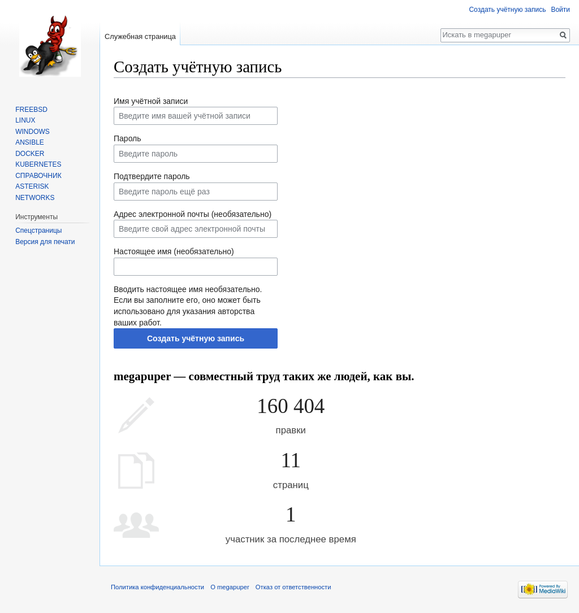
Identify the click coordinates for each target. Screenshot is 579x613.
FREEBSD (31, 110)
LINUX (25, 120)
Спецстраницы (38, 230)
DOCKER (29, 154)
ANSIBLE (29, 142)
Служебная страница (140, 36)
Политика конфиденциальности (157, 587)
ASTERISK (32, 186)
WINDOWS (32, 132)
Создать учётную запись (195, 338)
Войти (560, 10)
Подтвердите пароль (152, 176)
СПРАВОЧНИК (38, 176)
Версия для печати (45, 242)
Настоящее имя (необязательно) (174, 251)
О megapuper (229, 587)
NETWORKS (34, 198)
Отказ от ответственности (293, 587)
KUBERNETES (38, 164)
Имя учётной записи (151, 101)
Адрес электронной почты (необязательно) (192, 214)
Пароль (127, 138)
